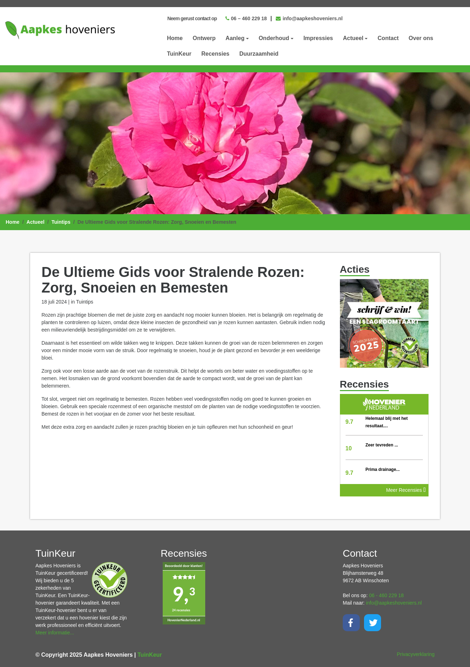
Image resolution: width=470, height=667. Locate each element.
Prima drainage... (382, 469)
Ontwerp (204, 38)
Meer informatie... (54, 632)
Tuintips (60, 222)
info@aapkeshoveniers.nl (309, 18)
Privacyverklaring (416, 654)
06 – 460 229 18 (246, 18)
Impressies (318, 38)
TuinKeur (179, 54)
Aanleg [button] (234, 38)
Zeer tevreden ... (381, 445)
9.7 (349, 422)
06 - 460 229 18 (386, 595)
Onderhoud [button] (274, 38)
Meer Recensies (406, 490)
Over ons (421, 38)
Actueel (36, 222)
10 (349, 448)
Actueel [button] (353, 38)
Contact (388, 38)
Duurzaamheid (258, 54)
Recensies (215, 54)
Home (175, 38)
